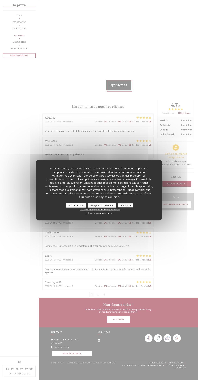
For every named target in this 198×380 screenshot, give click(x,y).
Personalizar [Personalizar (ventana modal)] (126, 205)
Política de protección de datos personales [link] (100, 209)
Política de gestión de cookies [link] (99, 213)
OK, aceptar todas (76, 205)
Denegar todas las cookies (102, 205)
